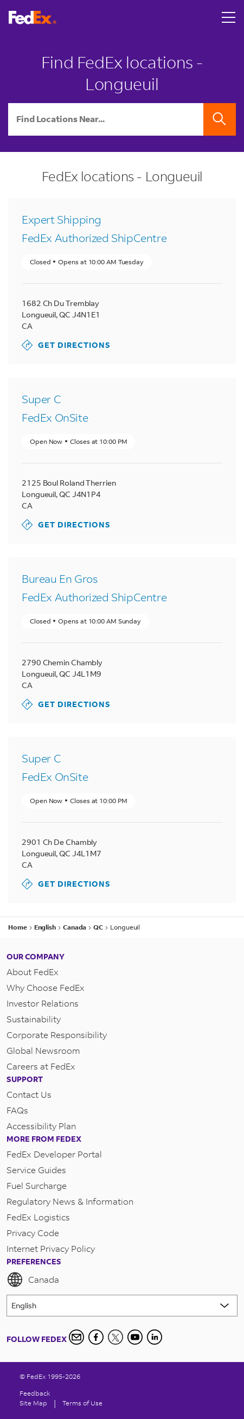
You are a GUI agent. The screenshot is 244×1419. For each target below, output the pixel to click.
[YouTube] (135, 1337)
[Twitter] (115, 1337)
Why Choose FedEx (46, 987)
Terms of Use (82, 1403)
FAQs (17, 1110)
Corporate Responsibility (57, 1034)
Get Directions (66, 345)
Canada (33, 1279)
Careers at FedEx (41, 1066)
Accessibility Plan (41, 1125)
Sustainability (34, 1019)
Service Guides (36, 1169)
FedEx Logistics (38, 1217)
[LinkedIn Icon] (154, 1337)
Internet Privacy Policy (51, 1248)
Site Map (33, 1403)
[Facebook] (96, 1337)
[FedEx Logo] (32, 17)
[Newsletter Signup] (76, 1337)
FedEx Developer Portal (54, 1154)
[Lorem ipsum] (122, 1305)
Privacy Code (33, 1232)
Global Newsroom (43, 1050)
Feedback (35, 1393)
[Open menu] (229, 17)
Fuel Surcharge (37, 1185)
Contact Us (29, 1094)
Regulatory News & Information (70, 1201)
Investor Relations (43, 1003)
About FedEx (33, 971)
